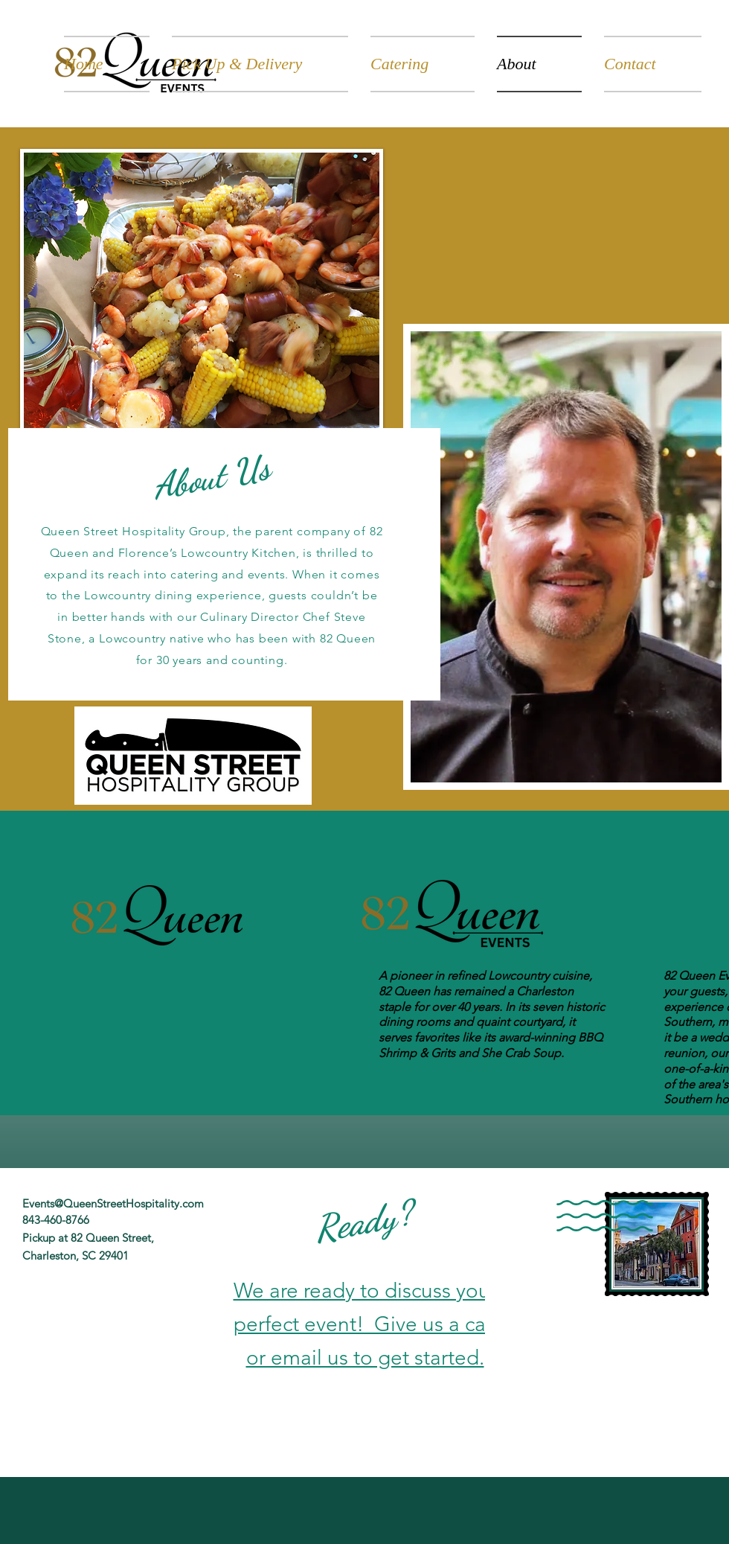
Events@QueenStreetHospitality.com (113, 1203)
